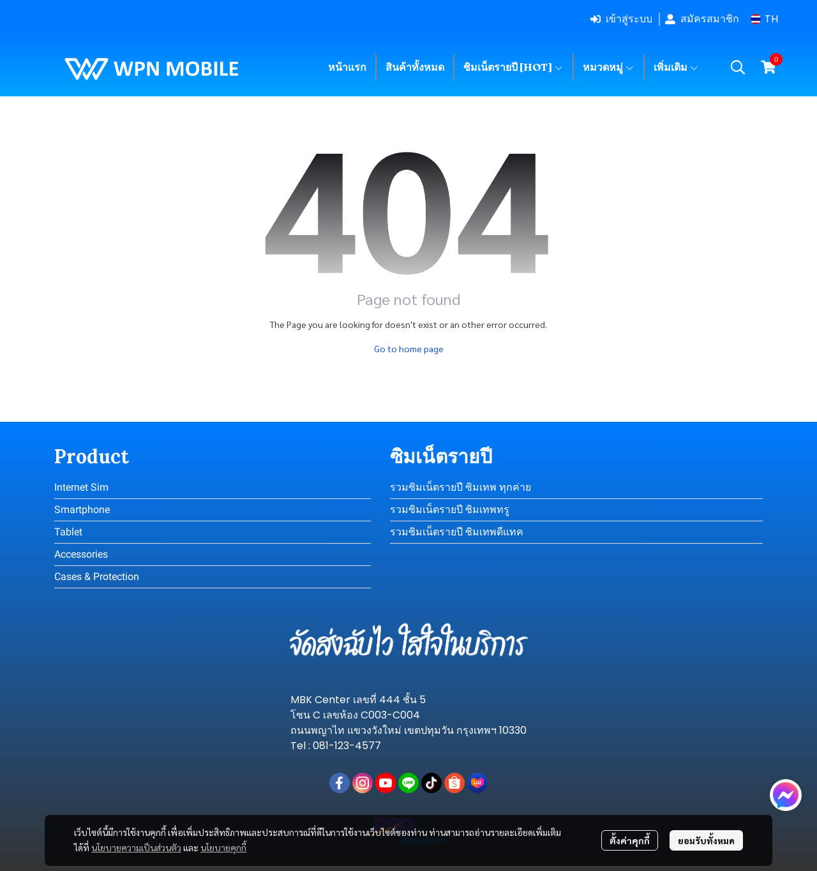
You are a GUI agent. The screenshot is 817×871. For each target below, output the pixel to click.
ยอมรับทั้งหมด (706, 840)
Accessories (81, 554)
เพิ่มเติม (676, 67)
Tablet (68, 532)
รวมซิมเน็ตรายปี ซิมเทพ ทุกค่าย (460, 487)
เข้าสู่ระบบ (621, 18)
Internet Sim (81, 487)
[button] (764, 19)
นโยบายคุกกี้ (223, 847)
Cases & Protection (96, 576)
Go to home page (409, 348)
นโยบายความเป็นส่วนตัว (136, 847)
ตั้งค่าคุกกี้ (630, 840)
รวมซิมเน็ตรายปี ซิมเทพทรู (449, 509)
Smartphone (82, 509)
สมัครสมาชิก (702, 18)
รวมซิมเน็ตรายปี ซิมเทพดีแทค (456, 532)
